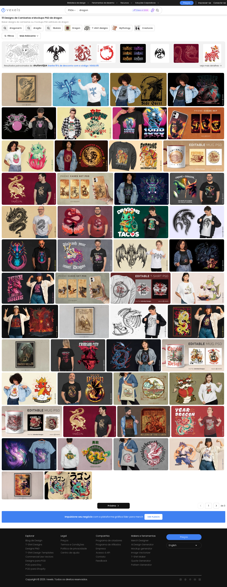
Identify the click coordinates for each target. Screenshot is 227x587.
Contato (101, 556)
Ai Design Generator (142, 544)
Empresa (101, 548)
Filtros (9, 35)
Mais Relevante (29, 35)
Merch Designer (140, 540)
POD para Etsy (33, 564)
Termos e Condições (72, 544)
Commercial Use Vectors (39, 556)
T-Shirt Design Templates (39, 552)
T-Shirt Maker (138, 556)
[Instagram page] (180, 579)
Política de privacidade (74, 548)
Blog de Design (33, 540)
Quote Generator (141, 560)
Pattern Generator (141, 564)
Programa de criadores (109, 540)
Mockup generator (141, 548)
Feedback (101, 560)
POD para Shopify (35, 569)
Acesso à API (103, 552)
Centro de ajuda (70, 552)
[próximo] (113, 506)
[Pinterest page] (190, 579)
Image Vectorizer (140, 552)
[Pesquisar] (104, 10)
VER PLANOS (153, 516)
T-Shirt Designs (33, 544)
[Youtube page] (195, 579)
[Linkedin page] (200, 579)
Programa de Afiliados (108, 544)
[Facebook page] (185, 579)
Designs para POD (35, 560)
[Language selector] (184, 545)
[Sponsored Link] (22, 53)
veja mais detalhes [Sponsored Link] (211, 65)
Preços (64, 540)
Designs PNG (32, 548)
